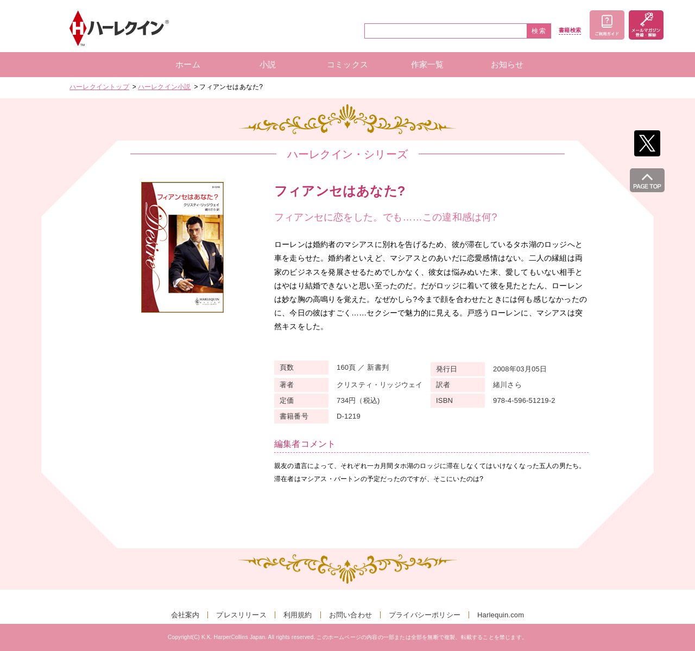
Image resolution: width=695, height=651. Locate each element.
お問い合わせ (350, 614)
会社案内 (185, 614)
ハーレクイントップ (99, 87)
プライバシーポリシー (424, 614)
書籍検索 (570, 30)
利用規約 (297, 614)
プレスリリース (241, 614)
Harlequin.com (500, 614)
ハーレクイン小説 (164, 87)
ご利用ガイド (607, 25)
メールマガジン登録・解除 (646, 25)
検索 (539, 31)
